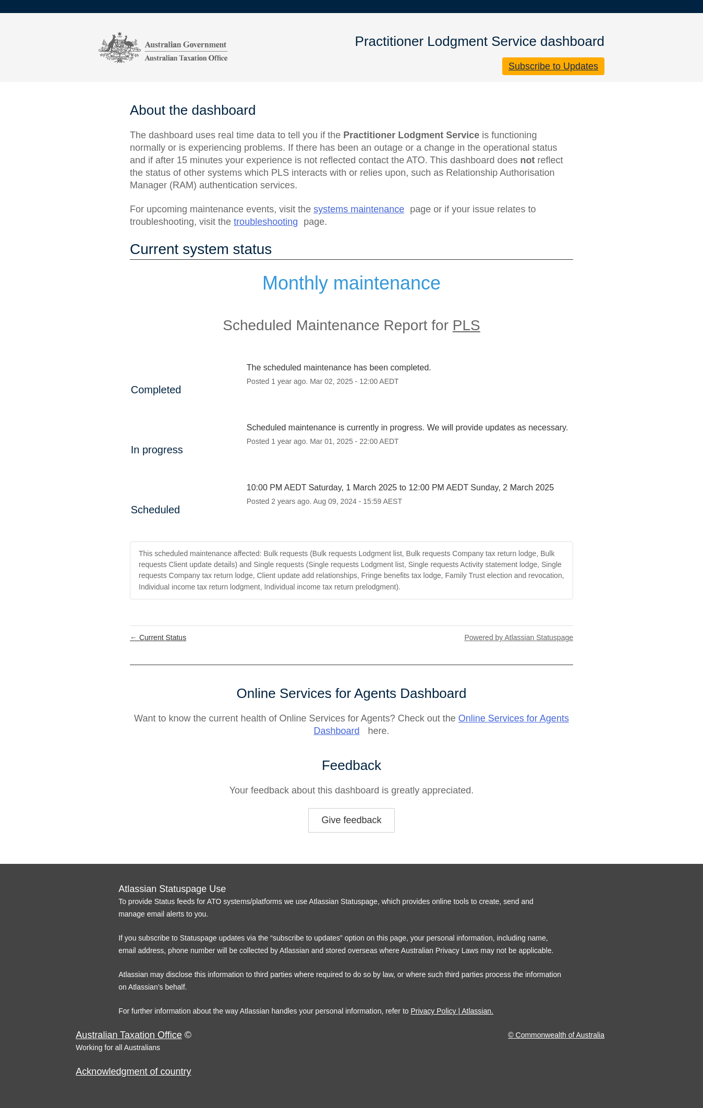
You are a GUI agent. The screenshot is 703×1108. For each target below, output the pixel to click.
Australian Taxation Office (128, 1035)
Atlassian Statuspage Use (172, 889)
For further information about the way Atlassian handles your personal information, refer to (264, 1011)
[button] (553, 66)
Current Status (158, 637)
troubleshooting (266, 221)
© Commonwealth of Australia (556, 1035)
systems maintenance (358, 209)
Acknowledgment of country (133, 1071)
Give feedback (351, 820)
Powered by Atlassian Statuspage (518, 637)
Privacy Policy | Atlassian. (451, 1011)
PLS (466, 325)
